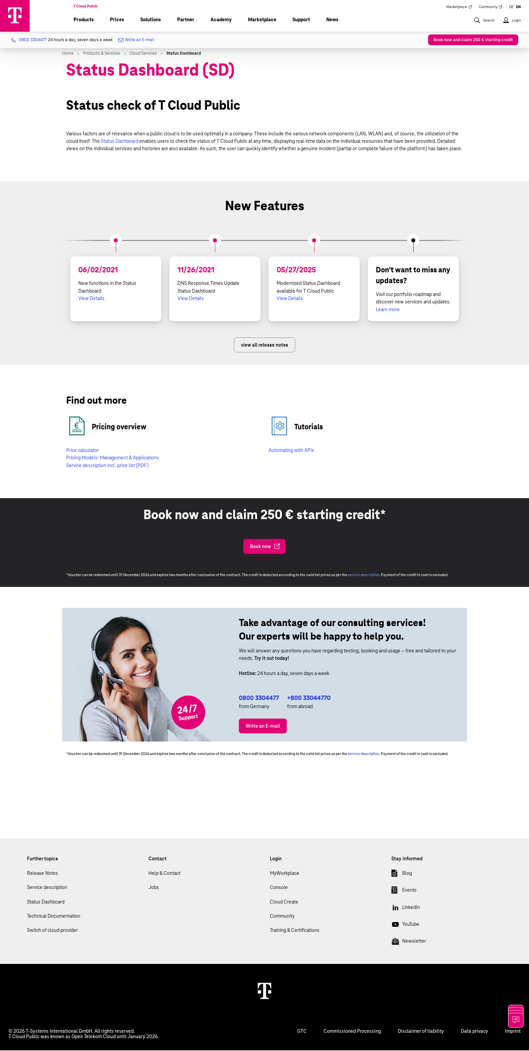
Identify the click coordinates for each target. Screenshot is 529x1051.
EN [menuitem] (518, 7)
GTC (302, 1032)
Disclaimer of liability (421, 1032)
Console (279, 888)
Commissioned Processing (352, 1032)
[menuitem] (484, 24)
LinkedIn (405, 909)
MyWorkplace (284, 874)
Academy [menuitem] (221, 20)
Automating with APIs (291, 451)
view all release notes (264, 346)
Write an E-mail (136, 41)
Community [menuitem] (491, 7)
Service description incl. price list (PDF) (107, 466)
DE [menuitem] (511, 7)
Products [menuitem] (84, 20)
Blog (401, 875)
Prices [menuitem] (117, 20)
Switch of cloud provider (52, 931)
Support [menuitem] (301, 20)
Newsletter (408, 943)
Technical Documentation (53, 917)
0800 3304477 (259, 698)
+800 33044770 (309, 698)
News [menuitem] (332, 20)
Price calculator (82, 451)
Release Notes (42, 874)
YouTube (405, 926)
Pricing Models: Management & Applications (112, 458)
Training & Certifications (294, 931)
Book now (265, 547)
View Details (91, 299)
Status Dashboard (119, 142)
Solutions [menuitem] (150, 20)
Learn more (388, 310)
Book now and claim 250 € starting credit (473, 40)
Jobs (153, 888)
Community (282, 917)
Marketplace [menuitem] (459, 7)
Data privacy (474, 1032)
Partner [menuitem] (185, 20)
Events (404, 892)
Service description (47, 888)
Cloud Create (284, 902)
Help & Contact (164, 874)
